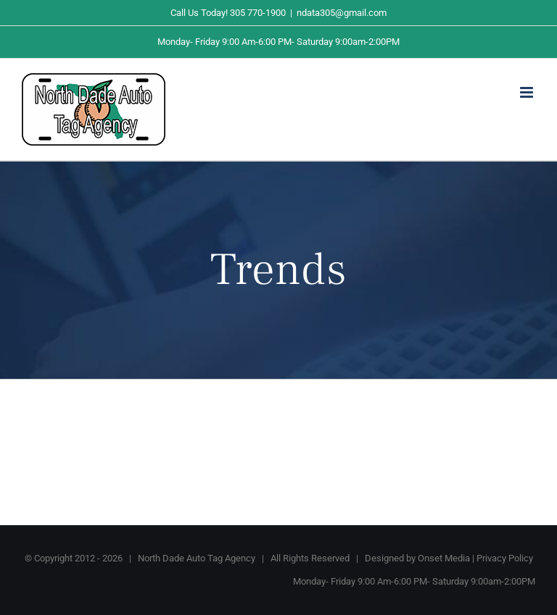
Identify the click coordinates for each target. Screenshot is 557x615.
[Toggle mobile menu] (527, 92)
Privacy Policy (504, 558)
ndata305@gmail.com (342, 12)
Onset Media (444, 558)
